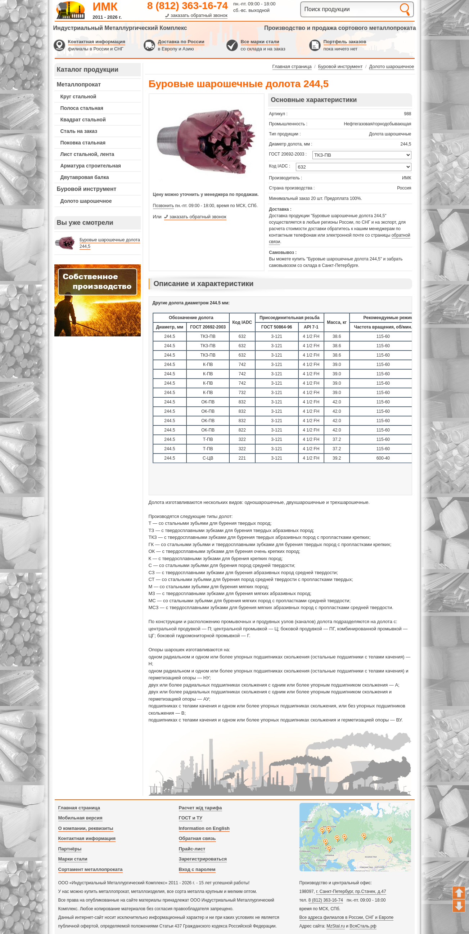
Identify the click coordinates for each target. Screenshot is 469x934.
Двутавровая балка (84, 177)
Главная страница (79, 807)
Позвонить (163, 205)
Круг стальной (78, 96)
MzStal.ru (335, 926)
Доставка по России (181, 41)
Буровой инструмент (87, 189)
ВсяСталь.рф (363, 926)
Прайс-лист (192, 849)
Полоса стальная (81, 108)
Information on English (204, 828)
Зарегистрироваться (203, 859)
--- (97, 300)
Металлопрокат (79, 84)
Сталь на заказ (79, 131)
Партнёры (70, 849)
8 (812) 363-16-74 (187, 5)
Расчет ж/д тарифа (200, 807)
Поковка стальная (83, 143)
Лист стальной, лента (87, 154)
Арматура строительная (90, 166)
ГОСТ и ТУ (191, 818)
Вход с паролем (197, 869)
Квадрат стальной (83, 119)
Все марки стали (260, 41)
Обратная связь (197, 838)
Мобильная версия (80, 818)
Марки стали (72, 859)
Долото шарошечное (86, 201)
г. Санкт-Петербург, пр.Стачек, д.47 (351, 891)
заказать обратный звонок (199, 15)
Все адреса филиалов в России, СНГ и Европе (346, 917)
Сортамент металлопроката (90, 869)
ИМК (105, 6)
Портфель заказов (345, 41)
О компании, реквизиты (85, 828)
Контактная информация (96, 41)
